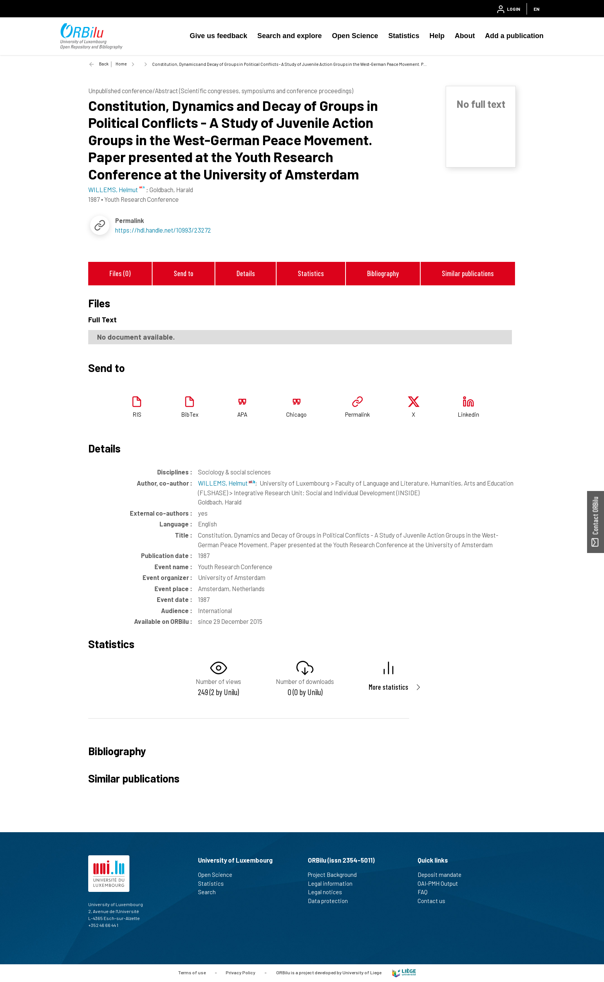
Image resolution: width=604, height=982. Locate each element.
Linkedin (468, 414)
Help (437, 36)
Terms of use (192, 972)
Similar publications (468, 273)
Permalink (357, 414)
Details (246, 273)
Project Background (335, 874)
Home (121, 63)
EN (536, 9)
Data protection (331, 900)
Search (210, 891)
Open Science (355, 36)
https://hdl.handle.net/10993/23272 (163, 230)
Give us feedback (218, 36)
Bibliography (383, 273)
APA (242, 414)
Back (104, 63)
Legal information (333, 883)
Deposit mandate (443, 874)
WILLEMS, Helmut (226, 483)
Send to (183, 273)
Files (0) (120, 273)
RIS (137, 414)
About (465, 36)
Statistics (403, 36)
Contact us (435, 900)
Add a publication (514, 36)
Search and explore (289, 36)
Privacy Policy (240, 972)
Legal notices (328, 891)
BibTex (189, 414)
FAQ (426, 891)
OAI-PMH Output (441, 883)
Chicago (296, 414)
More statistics (388, 686)
